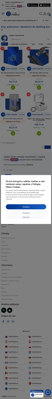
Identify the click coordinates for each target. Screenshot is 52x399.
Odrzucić (26, 217)
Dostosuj (26, 213)
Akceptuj (26, 207)
